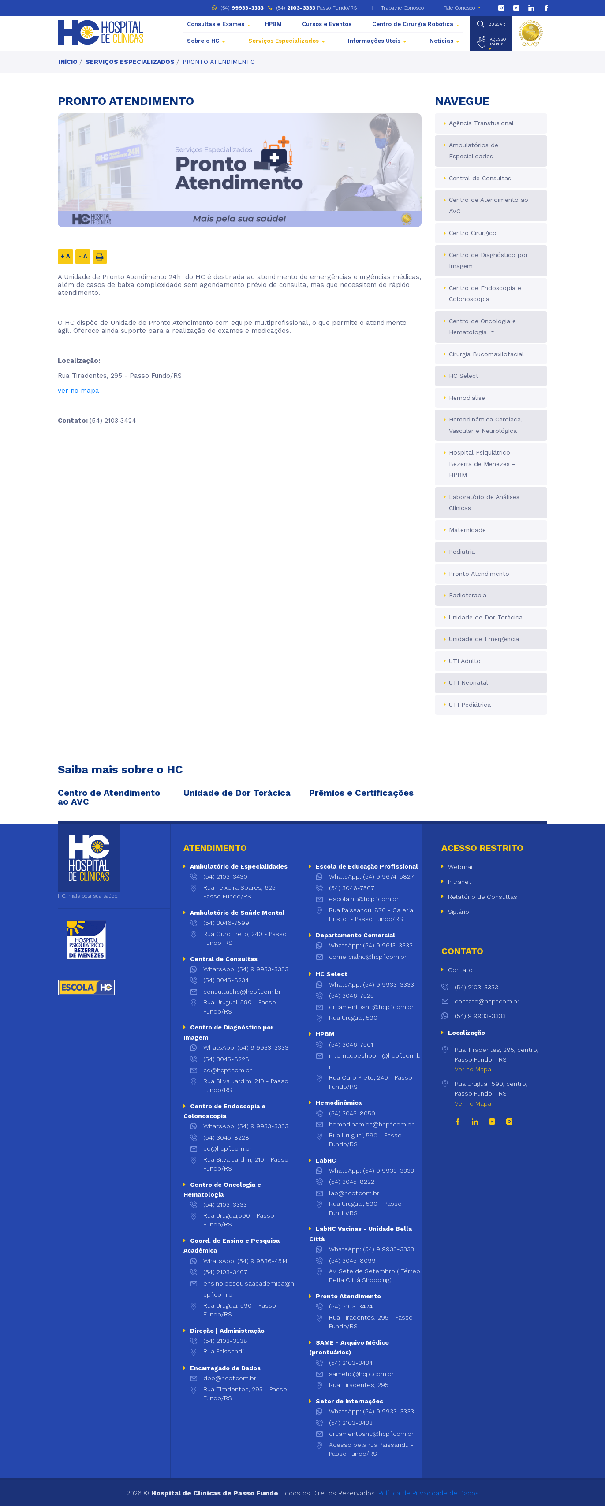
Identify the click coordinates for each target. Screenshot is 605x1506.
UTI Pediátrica (470, 704)
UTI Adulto (465, 660)
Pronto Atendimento (219, 61)
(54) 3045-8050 (352, 1113)
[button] (491, 42)
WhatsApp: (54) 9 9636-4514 (245, 1260)
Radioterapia (467, 595)
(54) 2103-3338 (225, 1340)
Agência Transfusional (481, 123)
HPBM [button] (273, 24)
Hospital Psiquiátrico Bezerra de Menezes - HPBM (482, 463)
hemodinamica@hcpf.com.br (371, 1124)
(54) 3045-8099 (352, 1260)
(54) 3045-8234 (226, 980)
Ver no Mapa (473, 1069)
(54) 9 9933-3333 (473, 1015)
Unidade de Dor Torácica (486, 617)
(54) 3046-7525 (351, 995)
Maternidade (467, 529)
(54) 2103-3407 (225, 1271)
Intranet (459, 881)
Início (68, 61)
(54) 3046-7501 (351, 1044)
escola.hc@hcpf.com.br (364, 898)
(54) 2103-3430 (225, 876)
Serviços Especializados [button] (283, 40)
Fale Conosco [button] (459, 8)
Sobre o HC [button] (203, 40)
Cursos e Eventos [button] (326, 24)
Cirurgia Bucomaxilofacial (486, 354)
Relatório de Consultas (482, 896)
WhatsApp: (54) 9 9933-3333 (245, 969)
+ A (65, 256)
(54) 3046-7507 (351, 887)
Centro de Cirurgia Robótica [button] (412, 24)
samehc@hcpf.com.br (361, 1373)
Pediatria (462, 551)
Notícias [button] (441, 40)
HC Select (463, 375)
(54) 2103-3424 (351, 1306)
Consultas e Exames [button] (215, 24)
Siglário (458, 911)
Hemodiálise (467, 397)
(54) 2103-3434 (351, 1362)
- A (82, 256)
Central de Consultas (480, 178)
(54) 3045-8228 (226, 1058)
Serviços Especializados (130, 61)
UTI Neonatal (468, 682)
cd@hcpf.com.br (227, 1070)
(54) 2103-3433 (351, 1422)
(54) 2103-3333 (225, 1204)
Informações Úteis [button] (374, 40)
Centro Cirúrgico (473, 232)
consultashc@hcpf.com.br (242, 991)
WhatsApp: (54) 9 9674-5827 (371, 876)
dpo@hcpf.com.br (229, 1378)
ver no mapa (78, 391)
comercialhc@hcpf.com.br (368, 956)
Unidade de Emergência (484, 638)
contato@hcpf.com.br (480, 1001)
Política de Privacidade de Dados (428, 1493)
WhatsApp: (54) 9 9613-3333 (371, 945)
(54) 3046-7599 (226, 922)
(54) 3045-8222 (351, 1181)
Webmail (461, 866)
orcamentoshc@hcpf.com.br (371, 1006)
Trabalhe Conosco (401, 8)
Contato (460, 969)
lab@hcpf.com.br (354, 1193)
